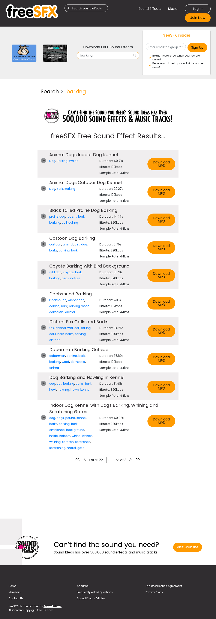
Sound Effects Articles (91, 598)
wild (70, 328)
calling (73, 222)
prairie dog (57, 216)
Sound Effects (150, 8)
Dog (52, 161)
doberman (57, 356)
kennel (85, 389)
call (64, 222)
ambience (57, 430)
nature (75, 278)
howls (74, 389)
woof (85, 306)
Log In (197, 8)
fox (51, 328)
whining (55, 442)
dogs (60, 418)
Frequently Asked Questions (95, 592)
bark (81, 216)
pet (77, 244)
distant (54, 340)
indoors (64, 436)
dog (84, 244)
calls (52, 334)
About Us (82, 586)
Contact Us (16, 598)
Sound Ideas (53, 606)
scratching (57, 448)
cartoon (55, 244)
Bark (60, 189)
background (75, 430)
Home (12, 586)
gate (80, 448)
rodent (72, 216)
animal (68, 244)
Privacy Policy (154, 592)
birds (65, 278)
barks (53, 250)
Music (172, 8)
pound (70, 418)
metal (71, 448)
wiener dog (76, 300)
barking (54, 222)
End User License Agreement (164, 586)
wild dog (55, 272)
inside (53, 436)
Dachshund (57, 300)
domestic (56, 312)
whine (76, 436)
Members (15, 592)
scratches (82, 442)
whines (87, 436)
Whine (73, 161)
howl (52, 389)
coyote (68, 272)
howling (63, 389)
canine (54, 306)
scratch (68, 442)
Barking (62, 161)
